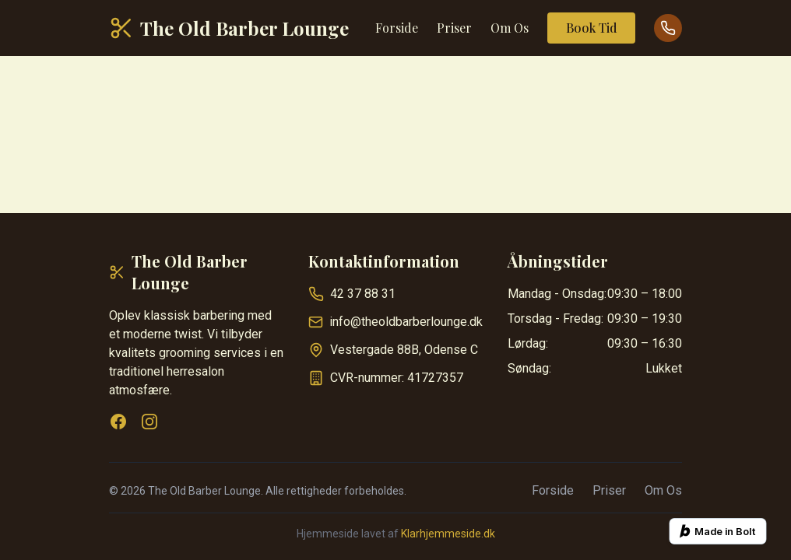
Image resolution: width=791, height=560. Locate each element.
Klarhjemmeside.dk (448, 533)
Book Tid (591, 27)
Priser (454, 27)
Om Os (509, 27)
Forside (396, 27)
